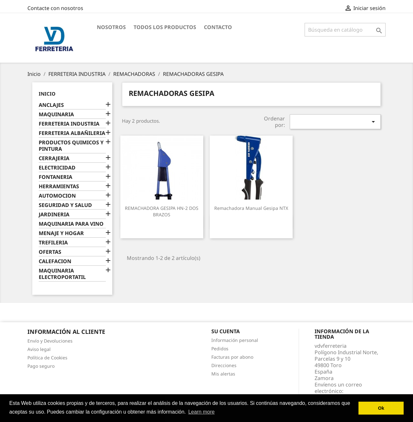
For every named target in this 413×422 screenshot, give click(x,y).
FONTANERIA (55, 177)
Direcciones (224, 365)
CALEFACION (55, 261)
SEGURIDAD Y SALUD (65, 205)
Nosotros (111, 27)
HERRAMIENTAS (59, 186)
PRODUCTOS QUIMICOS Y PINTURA (71, 145)
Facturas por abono (232, 357)
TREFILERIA (53, 242)
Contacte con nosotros (55, 8)
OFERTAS (50, 252)
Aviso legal (39, 349)
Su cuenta (225, 331)
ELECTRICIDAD (57, 167)
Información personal (234, 340)
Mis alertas (223, 374)
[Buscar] (345, 29)
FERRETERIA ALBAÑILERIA (72, 133)
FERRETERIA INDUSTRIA (69, 123)
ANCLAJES (51, 105)
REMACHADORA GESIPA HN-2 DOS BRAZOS (161, 211)
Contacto (218, 27)
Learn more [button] (201, 412)
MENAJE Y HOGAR (61, 233)
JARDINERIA (54, 214)
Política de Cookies (47, 358)
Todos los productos (165, 27)
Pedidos (219, 348)
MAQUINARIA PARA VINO (71, 224)
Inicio (47, 93)
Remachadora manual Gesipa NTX (251, 208)
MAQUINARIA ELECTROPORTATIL (62, 274)
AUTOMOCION (57, 195)
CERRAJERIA (54, 158)
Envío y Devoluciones (50, 341)
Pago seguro (41, 366)
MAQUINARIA (56, 114)
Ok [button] (381, 408)
